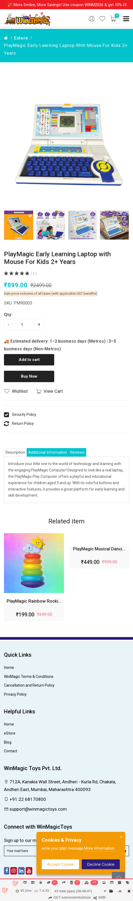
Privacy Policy (15, 694)
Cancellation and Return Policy (29, 685)
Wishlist (16, 391)
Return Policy (23, 423)
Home (9, 667)
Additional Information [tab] (47, 452)
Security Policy (24, 414)
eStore (9, 733)
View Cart (49, 391)
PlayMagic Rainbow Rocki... (34, 601)
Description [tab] (15, 452)
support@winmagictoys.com (35, 809)
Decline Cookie (100, 864)
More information (99, 848)
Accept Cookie (60, 864)
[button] (122, 225)
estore (21, 38)
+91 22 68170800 (25, 799)
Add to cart (29, 359)
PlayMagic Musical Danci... (99, 548)
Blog (7, 742)
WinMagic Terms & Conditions (28, 676)
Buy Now (29, 376)
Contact (10, 751)
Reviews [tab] (77, 452)
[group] (66, 145)
